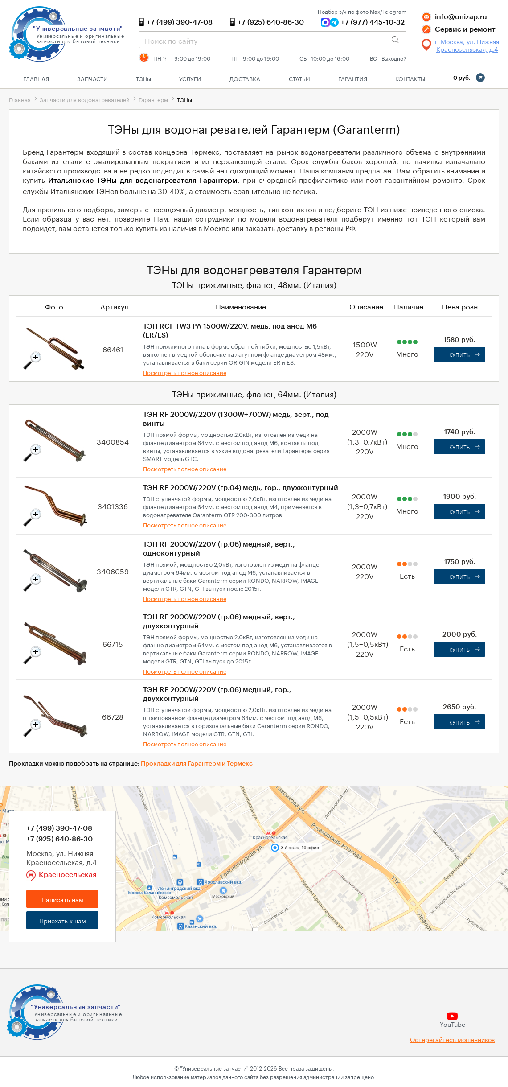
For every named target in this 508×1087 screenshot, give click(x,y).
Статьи (299, 78)
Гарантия (352, 78)
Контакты (410, 78)
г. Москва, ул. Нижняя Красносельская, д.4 (467, 45)
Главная (36, 78)
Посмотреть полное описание (184, 371)
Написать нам (62, 899)
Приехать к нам (62, 920)
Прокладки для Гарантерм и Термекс (197, 764)
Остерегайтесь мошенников (452, 1039)
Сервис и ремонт (465, 29)
